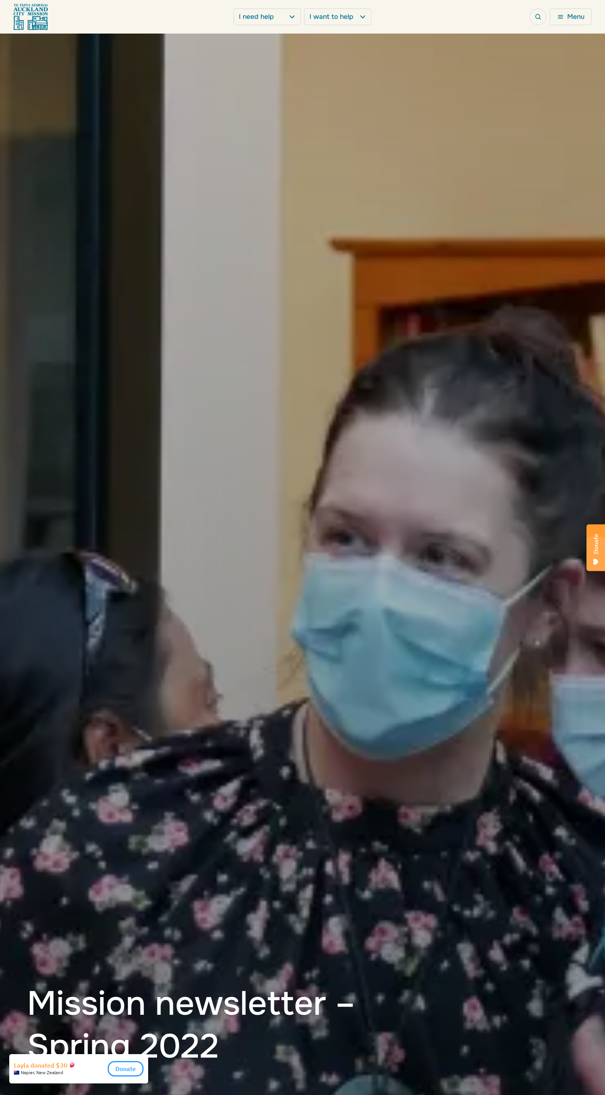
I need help (267, 16)
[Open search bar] (538, 16)
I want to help (337, 16)
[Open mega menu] (570, 16)
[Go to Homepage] (31, 16)
